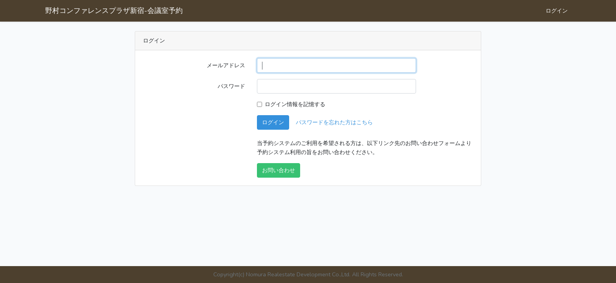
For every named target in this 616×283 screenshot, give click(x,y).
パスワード (231, 86)
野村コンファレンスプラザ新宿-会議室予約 (114, 10)
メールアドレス (226, 65)
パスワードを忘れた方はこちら (334, 122)
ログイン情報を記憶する (295, 104)
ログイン (557, 11)
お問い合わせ (278, 170)
